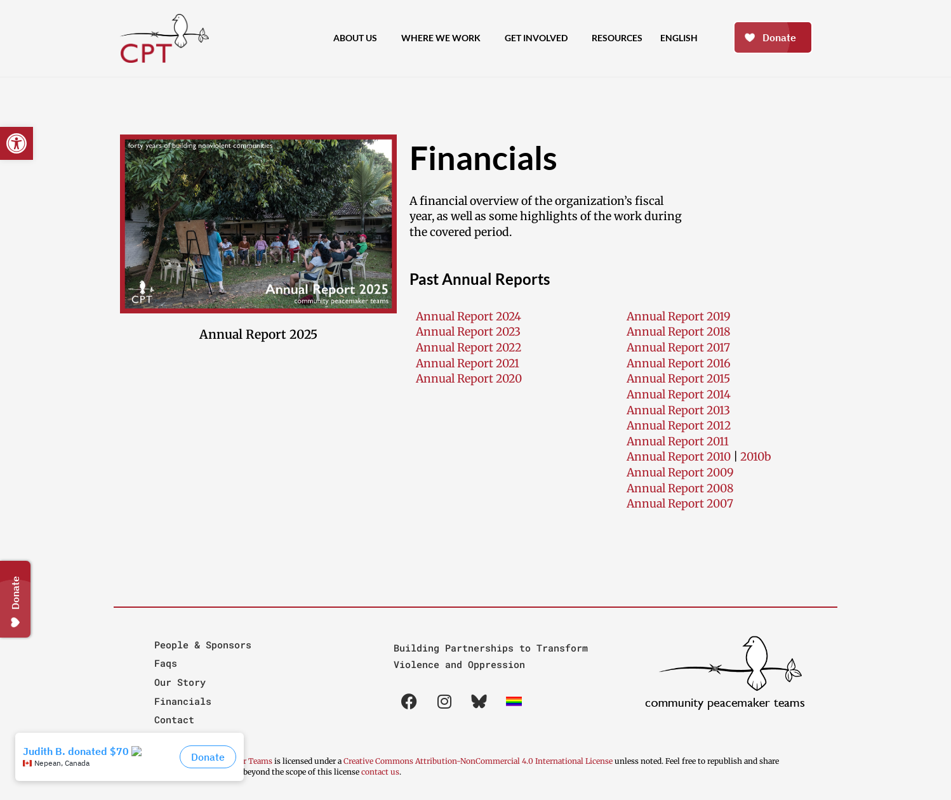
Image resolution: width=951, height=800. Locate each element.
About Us (358, 38)
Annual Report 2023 (468, 332)
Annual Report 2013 (678, 410)
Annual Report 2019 (679, 317)
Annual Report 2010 (679, 457)
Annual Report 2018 (678, 332)
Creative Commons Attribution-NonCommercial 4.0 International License (478, 761)
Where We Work (444, 38)
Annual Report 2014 (679, 395)
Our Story (180, 682)
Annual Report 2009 (680, 473)
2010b (755, 457)
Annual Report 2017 (678, 348)
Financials (182, 701)
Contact (174, 719)
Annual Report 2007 (680, 504)
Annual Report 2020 (469, 379)
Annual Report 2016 (679, 363)
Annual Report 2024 (468, 317)
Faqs (165, 663)
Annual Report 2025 (258, 334)
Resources (617, 37)
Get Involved (539, 38)
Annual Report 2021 (467, 363)
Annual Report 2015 (678, 379)
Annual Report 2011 (678, 442)
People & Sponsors (202, 644)
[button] (16, 143)
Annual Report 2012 (679, 426)
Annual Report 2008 (680, 488)
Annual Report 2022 (468, 348)
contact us (380, 772)
